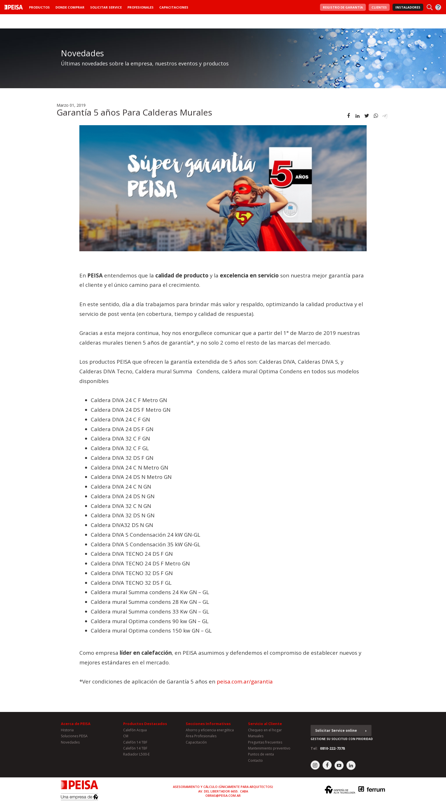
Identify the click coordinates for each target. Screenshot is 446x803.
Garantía (343, 7)
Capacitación (196, 743)
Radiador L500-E (136, 755)
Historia (67, 731)
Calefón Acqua (135, 731)
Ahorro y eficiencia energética (210, 731)
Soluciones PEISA (74, 737)
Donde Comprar (69, 7)
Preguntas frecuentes (265, 743)
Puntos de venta (261, 755)
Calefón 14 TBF (135, 743)
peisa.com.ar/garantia (245, 681)
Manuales (255, 737)
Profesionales (140, 7)
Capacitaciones (173, 7)
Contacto (255, 762)
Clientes (379, 7)
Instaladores (407, 7)
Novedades (70, 743)
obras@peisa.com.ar (223, 795)
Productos (39, 7)
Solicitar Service (106, 7)
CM (125, 737)
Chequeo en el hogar (265, 731)
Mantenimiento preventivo (269, 750)
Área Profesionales (201, 737)
